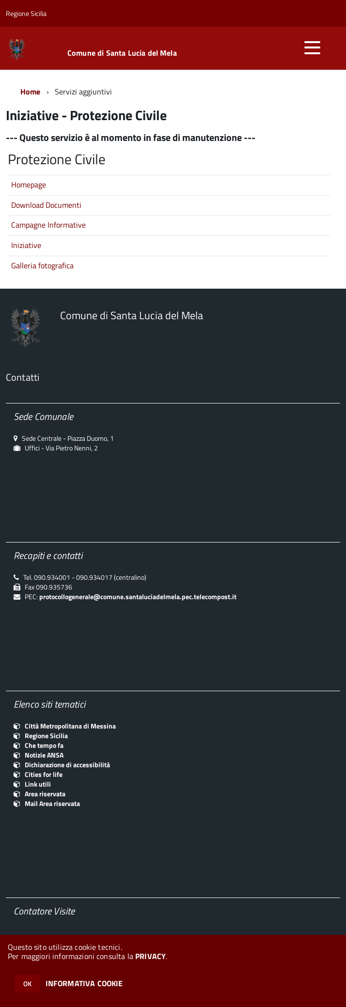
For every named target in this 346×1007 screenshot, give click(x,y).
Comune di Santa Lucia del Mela (122, 53)
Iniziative (26, 245)
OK (27, 983)
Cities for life (44, 774)
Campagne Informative (48, 225)
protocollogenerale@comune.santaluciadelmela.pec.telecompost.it (137, 596)
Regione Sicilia (46, 735)
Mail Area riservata (52, 803)
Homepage (28, 184)
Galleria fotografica (42, 265)
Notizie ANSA (44, 755)
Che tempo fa (44, 745)
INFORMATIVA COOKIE (84, 983)
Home (30, 91)
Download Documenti (46, 205)
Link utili (38, 784)
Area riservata (45, 794)
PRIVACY (150, 956)
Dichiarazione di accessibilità (67, 764)
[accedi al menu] (312, 47)
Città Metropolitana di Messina (70, 726)
